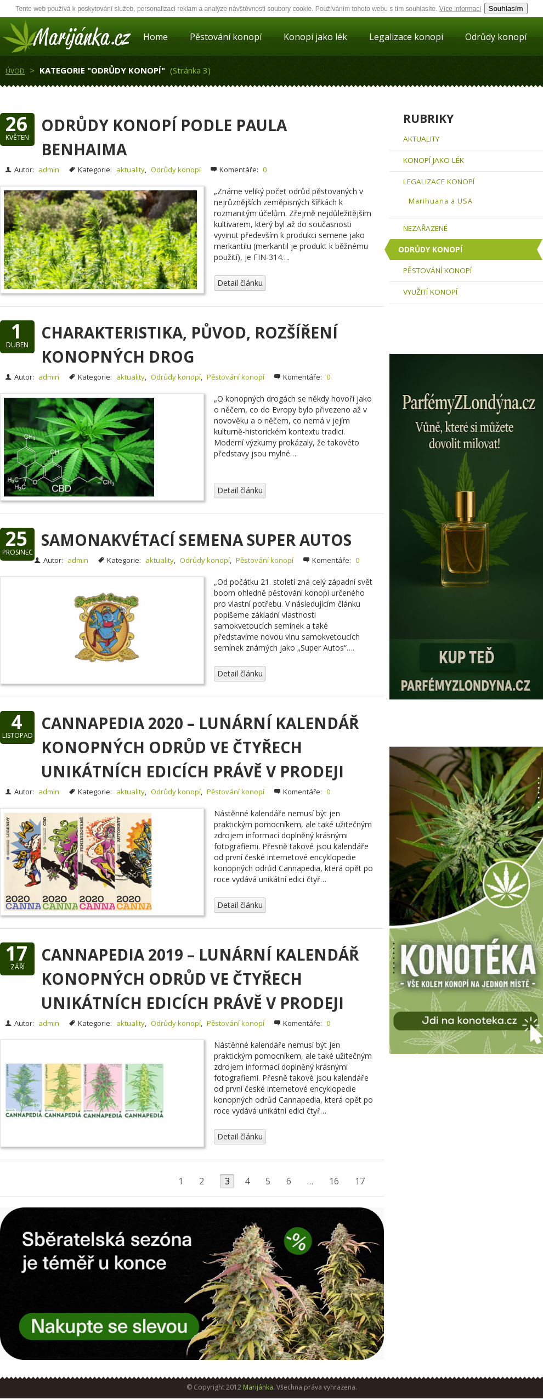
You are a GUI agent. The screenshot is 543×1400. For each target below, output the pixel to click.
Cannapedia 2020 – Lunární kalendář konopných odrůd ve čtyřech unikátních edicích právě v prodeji (200, 747)
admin (48, 169)
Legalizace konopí (406, 37)
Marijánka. (259, 1387)
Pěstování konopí (226, 37)
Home (155, 37)
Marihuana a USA (441, 201)
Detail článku (240, 283)
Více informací (460, 9)
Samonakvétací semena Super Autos (196, 539)
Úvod (15, 71)
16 (334, 1181)
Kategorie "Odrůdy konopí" (102, 70)
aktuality (130, 169)
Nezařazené (425, 228)
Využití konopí (430, 292)
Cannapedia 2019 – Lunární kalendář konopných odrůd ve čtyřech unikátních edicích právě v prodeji (200, 978)
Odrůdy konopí (496, 37)
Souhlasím (506, 8)
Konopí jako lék (315, 37)
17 (360, 1181)
